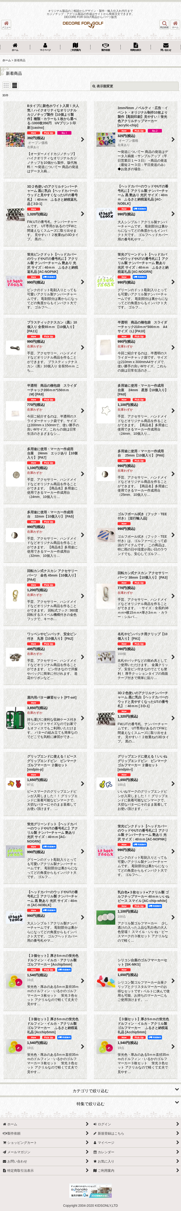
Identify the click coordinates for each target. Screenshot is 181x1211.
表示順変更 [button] (102, 86)
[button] (6, 25)
